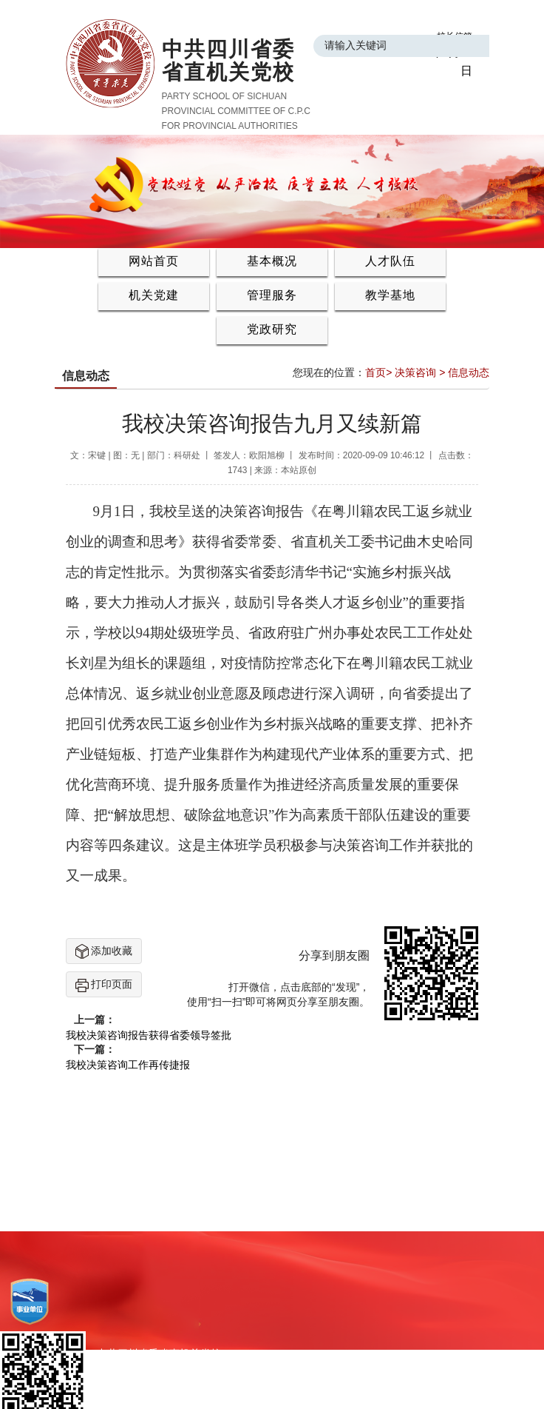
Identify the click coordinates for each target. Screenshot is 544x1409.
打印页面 (104, 984)
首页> (378, 372)
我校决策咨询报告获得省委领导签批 (148, 1035)
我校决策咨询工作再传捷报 (128, 1065)
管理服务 (272, 295)
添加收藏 (104, 951)
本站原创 (298, 470)
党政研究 (272, 329)
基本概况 (272, 261)
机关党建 (154, 295)
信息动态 (468, 372)
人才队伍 (390, 261)
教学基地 (390, 295)
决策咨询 (415, 372)
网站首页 (154, 261)
